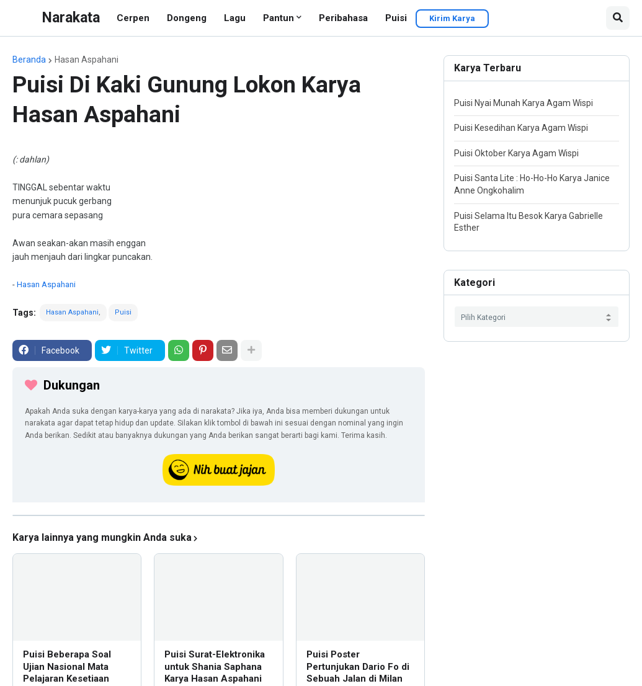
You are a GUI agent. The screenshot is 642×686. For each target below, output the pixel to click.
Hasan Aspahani (86, 59)
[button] (618, 18)
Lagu (235, 18)
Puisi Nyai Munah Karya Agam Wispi (523, 103)
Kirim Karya (452, 18)
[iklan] (218, 515)
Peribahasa (343, 18)
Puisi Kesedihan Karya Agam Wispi (521, 128)
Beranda (29, 59)
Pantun (278, 18)
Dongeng (187, 18)
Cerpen (133, 18)
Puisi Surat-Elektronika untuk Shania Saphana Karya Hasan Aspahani (214, 666)
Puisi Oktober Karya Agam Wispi (516, 153)
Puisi (396, 18)
